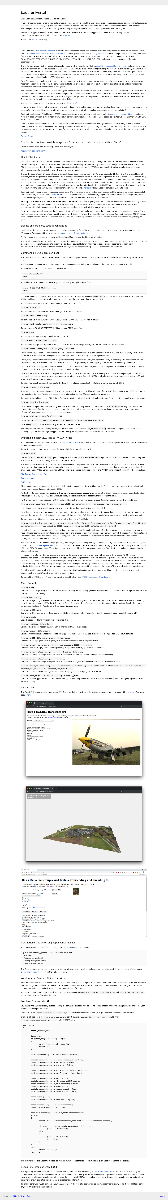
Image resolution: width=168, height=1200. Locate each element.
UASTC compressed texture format (112, 66)
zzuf (74, 103)
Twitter (67, 35)
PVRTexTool (26, 482)
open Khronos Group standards (74, 233)
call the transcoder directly (70, 442)
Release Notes (27, 136)
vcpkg (69, 947)
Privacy (22, 1196)
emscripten (130, 692)
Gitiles (15, 1196)
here (70, 77)
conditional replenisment (43, 545)
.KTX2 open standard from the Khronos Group (43, 53)
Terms (29, 1196)
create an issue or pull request (33, 972)
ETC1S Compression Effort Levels (95, 577)
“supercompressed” (45, 50)
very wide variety (100, 53)
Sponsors (36, 39)
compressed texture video (121, 114)
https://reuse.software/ (104, 1171)
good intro (56, 194)
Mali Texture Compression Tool (34, 474)
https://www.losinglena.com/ (33, 151)
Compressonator (28, 478)
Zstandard (86, 188)
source (162, 1196)
